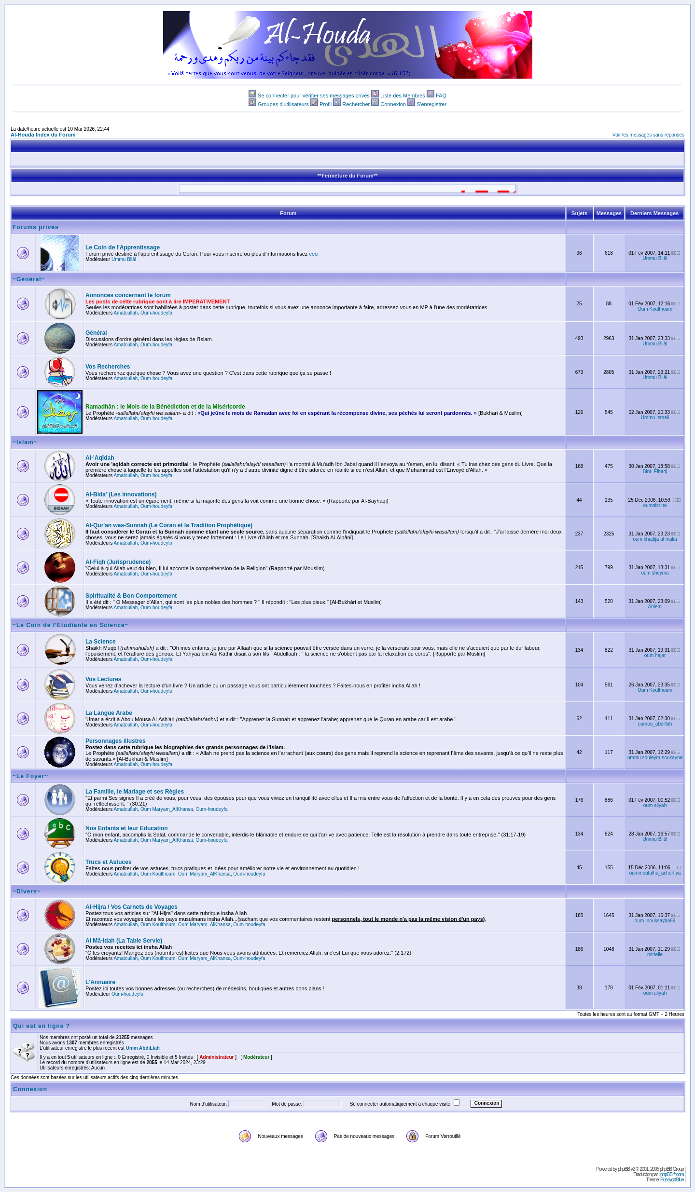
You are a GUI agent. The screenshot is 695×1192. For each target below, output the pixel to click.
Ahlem (655, 606)
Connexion (393, 104)
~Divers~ (27, 891)
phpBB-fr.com (672, 1174)
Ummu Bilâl (123, 259)
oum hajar (655, 655)
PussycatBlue (672, 1179)
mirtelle (655, 954)
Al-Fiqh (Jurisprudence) (118, 562)
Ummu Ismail (655, 417)
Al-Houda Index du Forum (43, 134)
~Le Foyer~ (30, 776)
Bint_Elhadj (655, 471)
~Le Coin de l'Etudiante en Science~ (71, 625)
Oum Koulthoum (655, 309)
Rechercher (356, 104)
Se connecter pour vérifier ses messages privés (314, 95)
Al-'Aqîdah (99, 457)
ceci (314, 254)
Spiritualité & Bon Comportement (131, 595)
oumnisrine (655, 505)
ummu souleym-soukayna (654, 757)
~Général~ (29, 279)
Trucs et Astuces (108, 862)
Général (96, 332)
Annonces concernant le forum (128, 295)
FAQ (441, 95)
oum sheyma (654, 572)
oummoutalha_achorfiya (655, 873)
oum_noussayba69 (655, 920)
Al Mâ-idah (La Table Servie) (123, 940)
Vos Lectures (103, 679)
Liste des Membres (402, 95)
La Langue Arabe (108, 713)
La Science (100, 641)
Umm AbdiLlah (143, 1048)
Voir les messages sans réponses (648, 134)
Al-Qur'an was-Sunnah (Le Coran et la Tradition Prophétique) (168, 525)
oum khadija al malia (655, 539)
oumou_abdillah (655, 723)
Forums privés (36, 227)
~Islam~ (25, 442)
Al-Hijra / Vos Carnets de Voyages (131, 907)
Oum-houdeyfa (156, 312)
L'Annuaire (100, 982)
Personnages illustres (115, 741)
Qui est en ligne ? (41, 1026)
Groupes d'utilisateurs (283, 104)
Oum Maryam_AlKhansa (166, 809)
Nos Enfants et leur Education (126, 828)
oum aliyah (655, 805)
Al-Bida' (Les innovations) (121, 494)
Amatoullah (125, 312)
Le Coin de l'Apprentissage (122, 247)
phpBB (624, 1169)
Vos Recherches (107, 366)
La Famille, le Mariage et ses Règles (134, 791)
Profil (326, 104)
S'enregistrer (431, 104)
